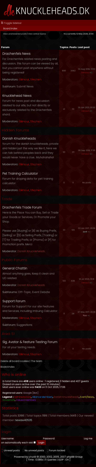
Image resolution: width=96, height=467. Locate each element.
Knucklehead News (16, 95)
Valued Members (26, 400)
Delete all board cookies (15, 361)
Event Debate (41, 292)
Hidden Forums (15, 130)
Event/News (87, 397)
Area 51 (8, 333)
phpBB (32, 457)
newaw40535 (23, 420)
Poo (85, 315)
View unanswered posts (15, 34)
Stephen (35, 79)
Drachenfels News (16, 53)
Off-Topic (24, 292)
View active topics (37, 34)
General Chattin (14, 268)
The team (36, 361)
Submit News (25, 86)
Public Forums (14, 259)
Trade (7, 198)
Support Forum (13, 301)
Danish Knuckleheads (19, 138)
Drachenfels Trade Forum (22, 207)
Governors (8, 400)
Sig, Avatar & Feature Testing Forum (29, 342)
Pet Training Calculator (20, 173)
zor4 (85, 231)
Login (6, 431)
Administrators (22, 397)
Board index (10, 28)
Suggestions (24, 325)
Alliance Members (42, 397)
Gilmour (24, 79)
